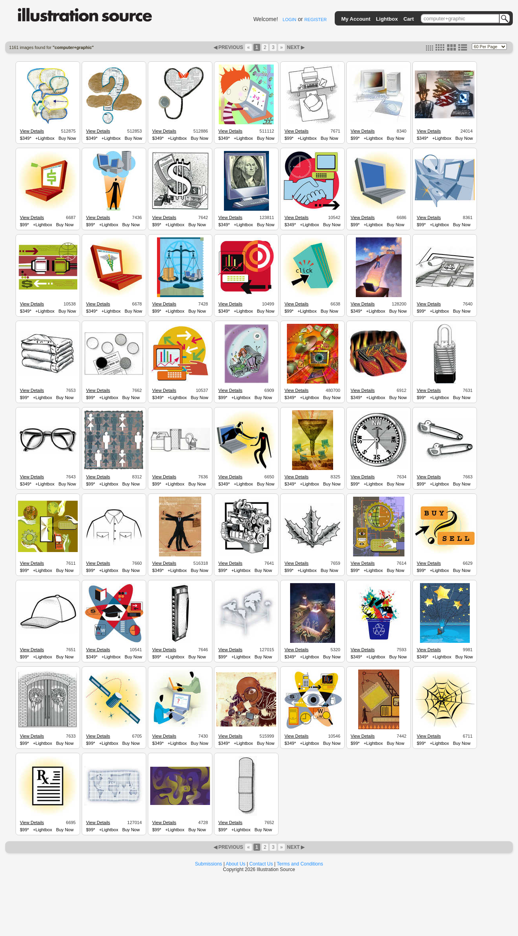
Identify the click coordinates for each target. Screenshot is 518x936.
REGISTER (315, 19)
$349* (25, 138)
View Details (32, 131)
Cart (408, 19)
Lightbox (387, 19)
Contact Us (261, 864)
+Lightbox (45, 138)
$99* (289, 138)
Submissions (208, 864)
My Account (355, 19)
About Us (235, 864)
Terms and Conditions (300, 864)
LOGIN (289, 19)
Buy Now (67, 138)
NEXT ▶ (295, 47)
